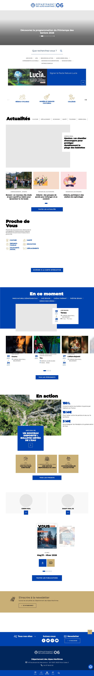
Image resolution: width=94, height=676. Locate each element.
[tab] (39, 36)
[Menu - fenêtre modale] (35, 673)
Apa (36, 58)
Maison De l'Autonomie (46, 191)
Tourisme (72, 119)
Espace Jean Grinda (47, 301)
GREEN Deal (82, 119)
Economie (56, 119)
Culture (35, 119)
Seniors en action (47, 58)
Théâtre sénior (76, 298)
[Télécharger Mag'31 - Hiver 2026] (42, 563)
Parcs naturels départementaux (25, 298)
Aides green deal (62, 58)
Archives (29, 58)
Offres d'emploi (47, 63)
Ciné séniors (45, 298)
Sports (24, 191)
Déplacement (45, 119)
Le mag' (47, 552)
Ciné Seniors (64, 310)
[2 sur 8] (47, 27)
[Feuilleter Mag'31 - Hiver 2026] (51, 563)
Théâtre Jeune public (46, 355)
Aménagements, (16, 191)
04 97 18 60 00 (48, 665)
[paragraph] (38, 146)
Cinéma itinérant (60, 298)
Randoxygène (66, 61)
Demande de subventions (50, 61)
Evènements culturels (30, 61)
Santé (64, 119)
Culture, (42, 354)
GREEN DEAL (68, 136)
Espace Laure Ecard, (51, 354)
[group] (47, 547)
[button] (90, 666)
